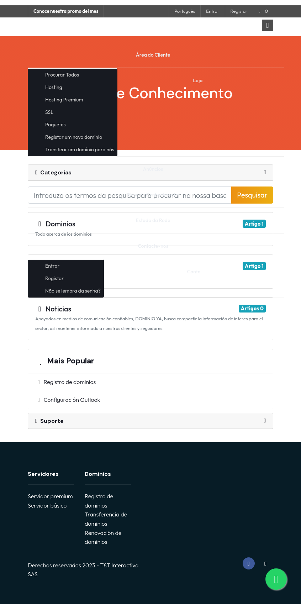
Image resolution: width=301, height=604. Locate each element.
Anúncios (153, 169)
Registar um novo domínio (73, 137)
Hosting (53, 87)
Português (184, 11)
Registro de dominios (65, 381)
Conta (194, 271)
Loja (198, 80)
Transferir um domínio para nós (79, 149)
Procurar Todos (62, 75)
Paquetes (55, 124)
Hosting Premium (64, 99)
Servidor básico (47, 505)
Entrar (212, 11)
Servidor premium (50, 496)
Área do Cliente (153, 55)
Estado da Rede (153, 220)
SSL (49, 112)
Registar (239, 11)
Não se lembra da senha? (73, 291)
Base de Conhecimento (153, 194)
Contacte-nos (153, 246)
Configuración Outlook (67, 399)
